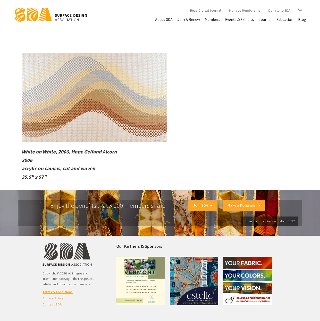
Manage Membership (244, 10)
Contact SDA (52, 304)
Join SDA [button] (202, 205)
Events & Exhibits (239, 19)
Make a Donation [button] (243, 205)
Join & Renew (188, 19)
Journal (265, 19)
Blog (302, 19)
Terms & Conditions (57, 292)
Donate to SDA (279, 10)
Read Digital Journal (205, 10)
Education (285, 19)
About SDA (164, 19)
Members (212, 19)
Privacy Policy (53, 298)
